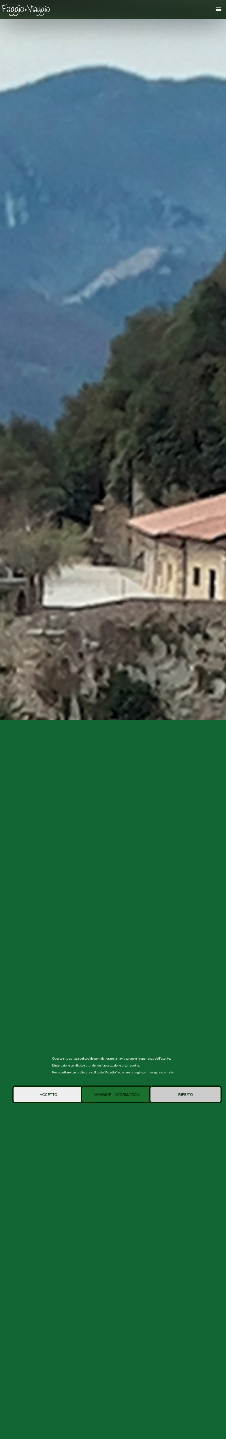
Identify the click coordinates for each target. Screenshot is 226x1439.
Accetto (48, 1094)
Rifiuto (185, 1094)
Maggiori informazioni (117, 1094)
